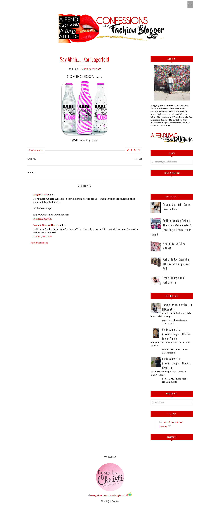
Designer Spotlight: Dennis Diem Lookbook (176, 206)
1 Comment (168, 323)
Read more (181, 320)
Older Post (137, 158)
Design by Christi (99, 495)
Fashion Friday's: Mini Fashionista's (173, 280)
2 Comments (168, 353)
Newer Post (32, 158)
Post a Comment (39, 242)
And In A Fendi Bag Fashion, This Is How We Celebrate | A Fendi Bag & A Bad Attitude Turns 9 (171, 227)
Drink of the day (92, 69)
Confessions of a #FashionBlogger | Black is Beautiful (176, 363)
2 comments (36, 150)
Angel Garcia (40, 194)
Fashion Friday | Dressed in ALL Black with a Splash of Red (176, 264)
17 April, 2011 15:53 (42, 236)
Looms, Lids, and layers (46, 225)
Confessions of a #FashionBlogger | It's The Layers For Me (176, 334)
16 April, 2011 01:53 (43, 219)
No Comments (169, 382)
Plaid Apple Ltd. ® (118, 495)
